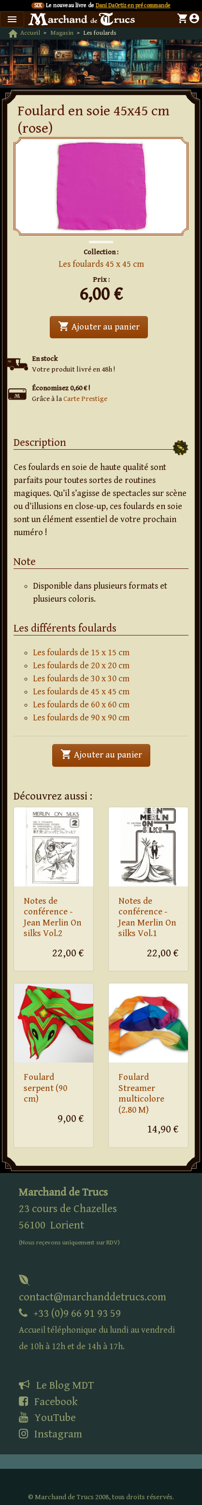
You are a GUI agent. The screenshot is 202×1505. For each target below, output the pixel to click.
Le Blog (56, 1385)
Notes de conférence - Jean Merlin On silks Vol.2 (53, 917)
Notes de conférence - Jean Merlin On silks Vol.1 (147, 917)
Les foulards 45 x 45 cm (101, 264)
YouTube (47, 1417)
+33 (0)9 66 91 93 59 (97, 1329)
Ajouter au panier (103, 326)
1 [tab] (94, 232)
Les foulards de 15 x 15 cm (81, 653)
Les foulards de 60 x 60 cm (81, 705)
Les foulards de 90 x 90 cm (81, 718)
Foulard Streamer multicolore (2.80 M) (141, 1093)
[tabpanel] (101, 186)
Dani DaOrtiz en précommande (132, 5)
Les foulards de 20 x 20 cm (81, 666)
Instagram (50, 1434)
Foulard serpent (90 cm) (45, 1088)
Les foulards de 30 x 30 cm (81, 679)
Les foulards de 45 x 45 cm (81, 692)
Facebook (48, 1401)
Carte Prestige (85, 399)
